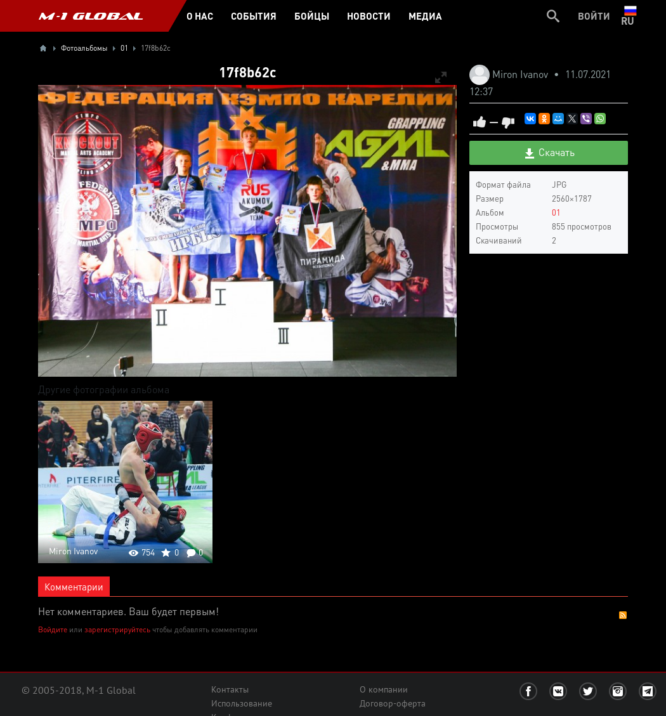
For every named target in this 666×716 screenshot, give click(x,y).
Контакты (230, 689)
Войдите (52, 629)
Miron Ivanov (521, 74)
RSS (623, 615)
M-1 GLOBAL (90, 16)
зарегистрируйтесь (117, 629)
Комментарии (73, 586)
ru (630, 15)
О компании (384, 689)
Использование (241, 703)
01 (556, 212)
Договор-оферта (393, 703)
